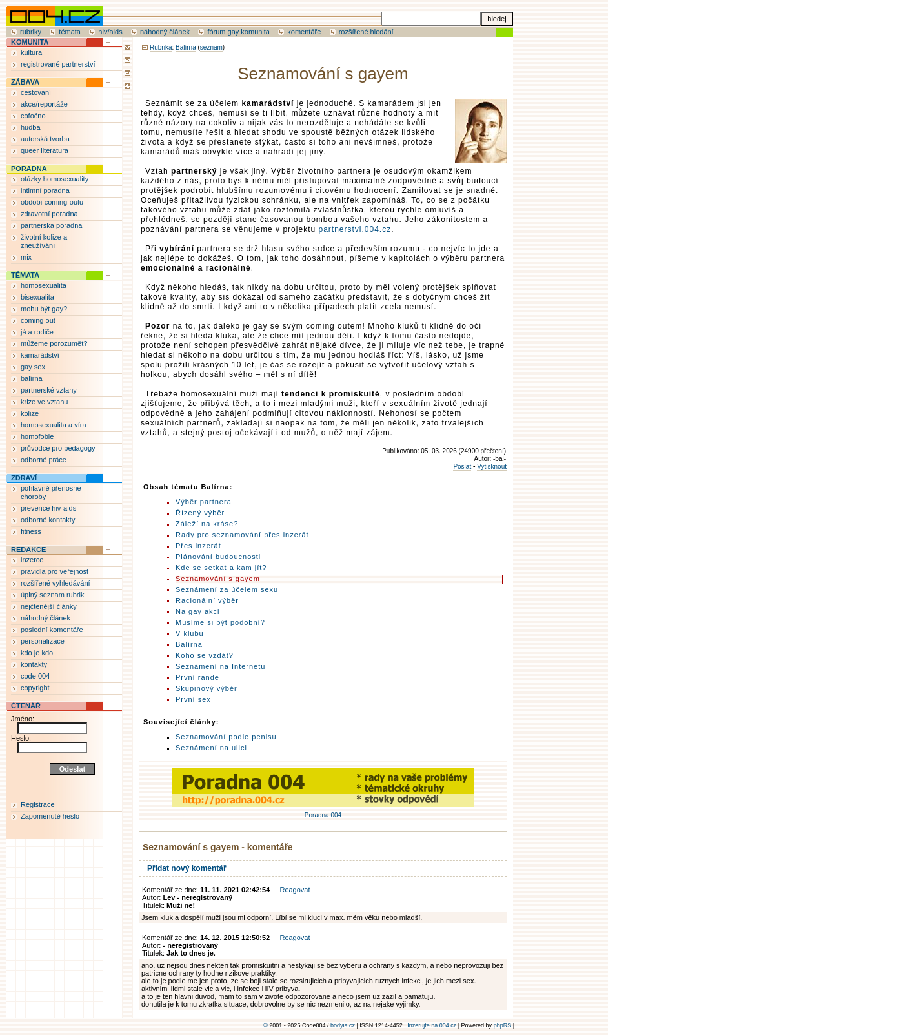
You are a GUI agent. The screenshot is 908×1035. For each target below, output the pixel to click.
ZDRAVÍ (24, 478)
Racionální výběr (207, 600)
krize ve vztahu (44, 401)
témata (70, 32)
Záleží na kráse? (207, 524)
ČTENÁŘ (26, 706)
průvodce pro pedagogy (58, 448)
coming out (38, 320)
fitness (31, 531)
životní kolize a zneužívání (44, 241)
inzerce (32, 560)
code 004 (35, 676)
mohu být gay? (44, 309)
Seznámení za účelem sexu (227, 589)
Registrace (38, 804)
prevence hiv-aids (48, 508)
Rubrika (161, 47)
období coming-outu (52, 202)
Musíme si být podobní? (220, 622)
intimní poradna (45, 190)
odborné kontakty (48, 520)
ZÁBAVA (25, 82)
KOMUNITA (29, 42)
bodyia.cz (342, 1025)
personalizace (43, 641)
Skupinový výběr (206, 688)
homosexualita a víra (53, 425)
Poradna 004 (323, 811)
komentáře (304, 32)
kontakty (34, 664)
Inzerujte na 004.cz (431, 1025)
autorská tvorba (45, 139)
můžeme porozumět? (54, 343)
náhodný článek (165, 32)
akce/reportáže (44, 104)
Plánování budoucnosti (218, 556)
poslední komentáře (52, 629)
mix (26, 257)
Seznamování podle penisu (226, 737)
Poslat (462, 466)
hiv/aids (110, 32)
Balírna (186, 47)
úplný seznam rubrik (52, 595)
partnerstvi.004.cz (354, 229)
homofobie (37, 436)
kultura (31, 52)
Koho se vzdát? (205, 655)
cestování (36, 92)
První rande (197, 677)
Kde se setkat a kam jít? (221, 567)
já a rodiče (37, 332)
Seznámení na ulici (211, 748)
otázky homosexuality (54, 179)
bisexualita (37, 297)
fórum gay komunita (238, 32)
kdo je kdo (37, 653)
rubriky (30, 32)
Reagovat (294, 890)
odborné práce (43, 460)
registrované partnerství (58, 64)
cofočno (33, 115)
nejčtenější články (49, 606)
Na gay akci (197, 611)
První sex (193, 699)
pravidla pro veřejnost (54, 571)
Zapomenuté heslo (50, 816)
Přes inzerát (198, 545)
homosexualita (43, 285)
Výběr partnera (204, 502)
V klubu (190, 633)
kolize (30, 413)
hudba (31, 127)
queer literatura (44, 150)
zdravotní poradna (49, 214)
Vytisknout (492, 466)
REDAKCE (28, 549)
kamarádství (40, 355)
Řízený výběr (200, 513)
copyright (35, 688)
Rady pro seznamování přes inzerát (242, 534)
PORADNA (29, 168)
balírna (32, 378)
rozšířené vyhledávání (55, 583)
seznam (211, 47)
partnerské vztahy (49, 390)
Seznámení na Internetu (220, 666)
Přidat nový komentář (187, 868)
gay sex (33, 367)
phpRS (503, 1025)
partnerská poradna (51, 225)
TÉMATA (25, 275)
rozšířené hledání (366, 32)
